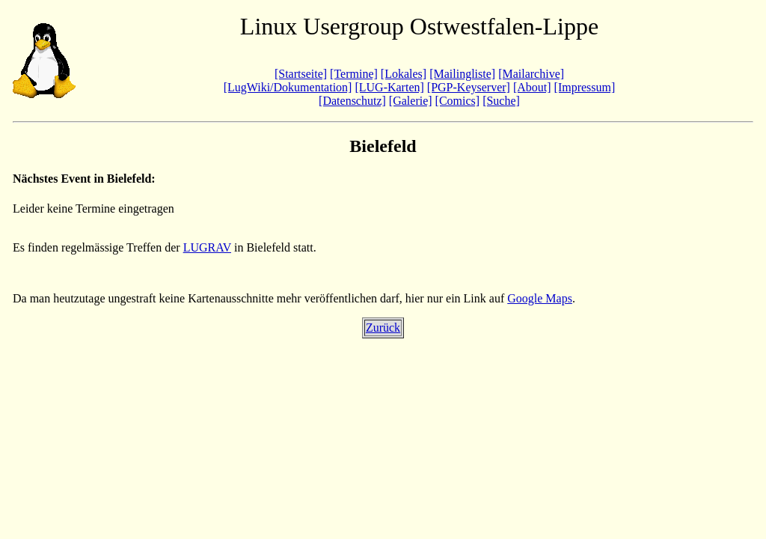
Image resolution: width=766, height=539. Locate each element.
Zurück (383, 327)
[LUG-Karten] (389, 87)
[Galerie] (410, 100)
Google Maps (539, 298)
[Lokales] (403, 73)
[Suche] (501, 100)
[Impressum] (585, 87)
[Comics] (457, 100)
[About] (532, 87)
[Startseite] (301, 73)
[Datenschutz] (352, 100)
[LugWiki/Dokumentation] (288, 87)
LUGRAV (207, 247)
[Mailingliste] (462, 73)
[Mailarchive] (531, 73)
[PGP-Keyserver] (468, 87)
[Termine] (354, 73)
